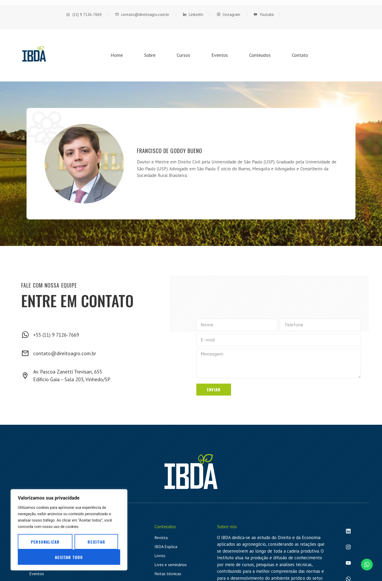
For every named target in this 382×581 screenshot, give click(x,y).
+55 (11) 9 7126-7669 (56, 335)
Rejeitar (96, 542)
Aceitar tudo (69, 557)
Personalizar (45, 542)
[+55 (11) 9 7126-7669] (25, 335)
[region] (69, 529)
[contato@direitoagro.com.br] (25, 353)
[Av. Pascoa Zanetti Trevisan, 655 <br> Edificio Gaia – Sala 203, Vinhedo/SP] (25, 376)
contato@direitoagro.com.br (64, 353)
